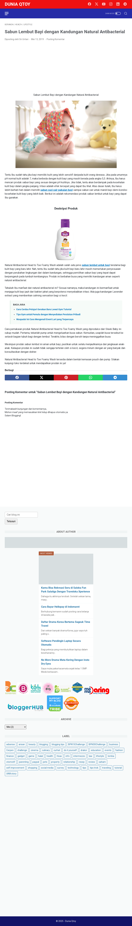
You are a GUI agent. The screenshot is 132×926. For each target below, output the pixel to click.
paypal (35, 762)
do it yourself (70, 750)
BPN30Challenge (97, 744)
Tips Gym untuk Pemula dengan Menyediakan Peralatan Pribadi (48, 314)
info (68, 756)
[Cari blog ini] (21, 515)
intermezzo (79, 756)
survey (60, 767)
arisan (22, 744)
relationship (69, 762)
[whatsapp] (90, 377)
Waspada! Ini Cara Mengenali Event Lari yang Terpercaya (45, 319)
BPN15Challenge (76, 744)
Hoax (59, 756)
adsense (10, 744)
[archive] (15, 727)
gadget (21, 756)
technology (73, 767)
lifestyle (100, 756)
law (90, 756)
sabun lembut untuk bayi (96, 265)
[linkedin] (118, 4)
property (55, 762)
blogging (43, 744)
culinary (46, 750)
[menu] (8, 13)
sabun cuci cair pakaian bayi (56, 189)
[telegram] (125, 4)
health (50, 756)
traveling (106, 767)
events (108, 750)
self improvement (15, 767)
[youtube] (103, 4)
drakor (84, 750)
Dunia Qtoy (17, 4)
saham (102, 762)
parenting (24, 762)
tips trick (94, 767)
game (31, 756)
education (96, 750)
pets (45, 762)
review (91, 762)
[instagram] (111, 4)
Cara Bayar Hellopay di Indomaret (60, 606)
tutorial (118, 767)
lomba (111, 756)
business (113, 744)
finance (10, 756)
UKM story (11, 773)
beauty (32, 744)
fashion (119, 750)
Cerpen (10, 750)
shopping (32, 767)
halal (40, 756)
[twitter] (96, 4)
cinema (34, 750)
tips (84, 767)
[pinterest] (66, 377)
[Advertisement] (66, 67)
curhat (57, 750)
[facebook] (89, 4)
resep (82, 762)
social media (47, 767)
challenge (22, 750)
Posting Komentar (56, 39)
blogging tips (58, 744)
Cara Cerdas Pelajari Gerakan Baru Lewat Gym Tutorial (43, 309)
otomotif (10, 762)
